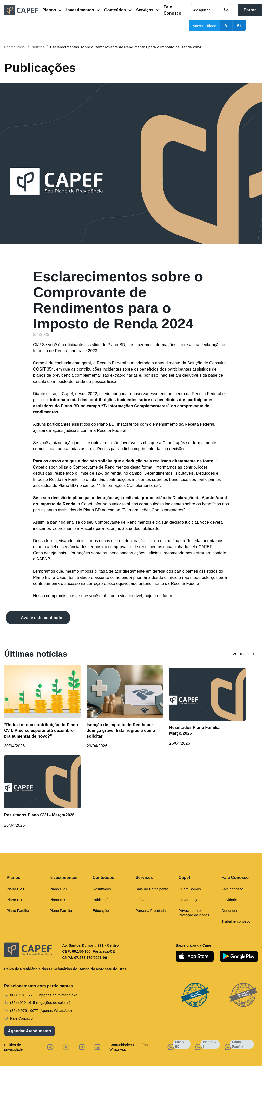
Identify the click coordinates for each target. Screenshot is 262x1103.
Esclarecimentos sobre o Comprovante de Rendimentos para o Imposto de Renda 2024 (125, 47)
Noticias (37, 47)
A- (226, 25)
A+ (239, 25)
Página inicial (15, 47)
